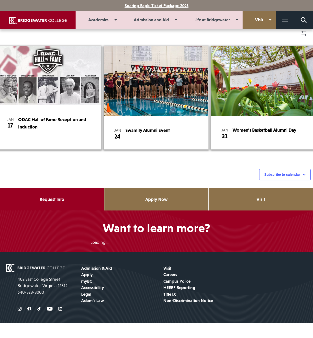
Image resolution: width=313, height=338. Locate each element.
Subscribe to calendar (282, 189)
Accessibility (92, 302)
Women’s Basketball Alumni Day (264, 144)
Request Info (52, 213)
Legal (86, 308)
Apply (87, 289)
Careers (170, 289)
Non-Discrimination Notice (188, 315)
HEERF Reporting (179, 302)
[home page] (35, 282)
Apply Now (156, 213)
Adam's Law (92, 315)
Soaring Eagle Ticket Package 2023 (157, 5)
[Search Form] (303, 20)
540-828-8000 (31, 306)
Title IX (169, 308)
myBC (86, 295)
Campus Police (176, 295)
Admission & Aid (96, 283)
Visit (167, 283)
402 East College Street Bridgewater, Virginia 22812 (42, 297)
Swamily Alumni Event (147, 144)
